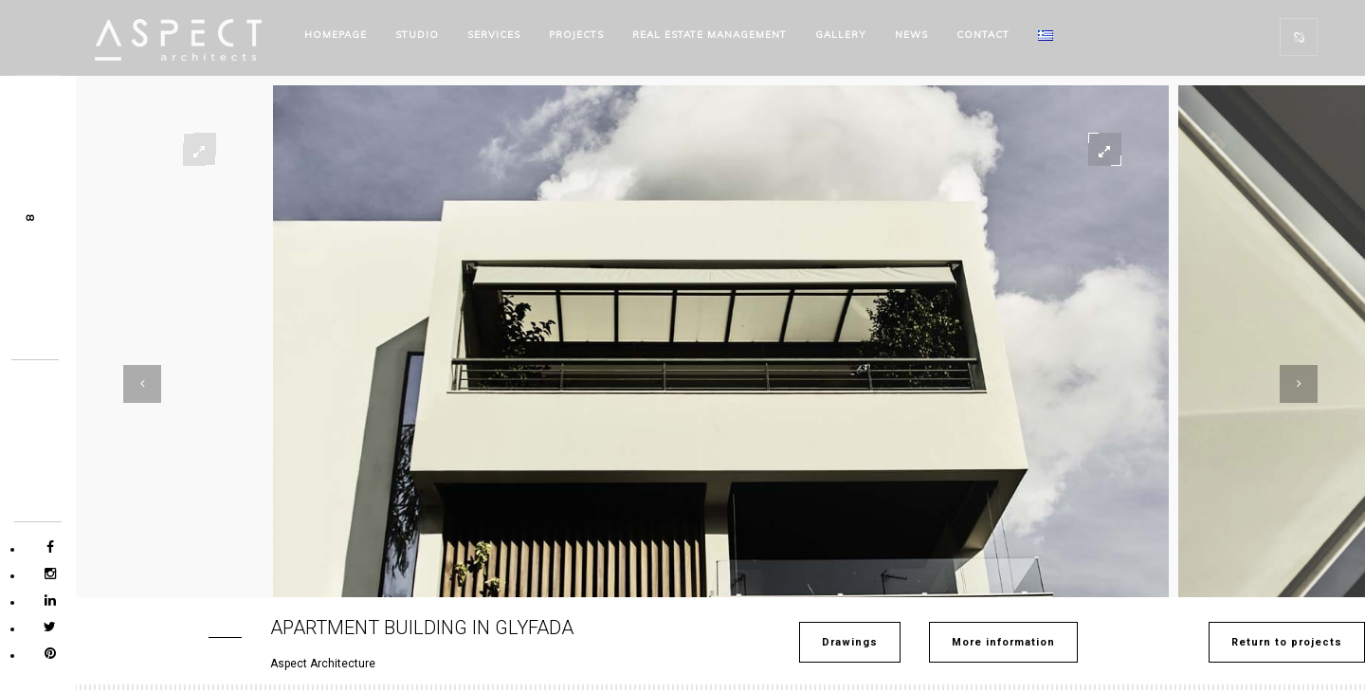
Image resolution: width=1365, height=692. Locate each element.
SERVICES (493, 34)
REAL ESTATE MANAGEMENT (709, 34)
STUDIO (417, 34)
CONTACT (983, 34)
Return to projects (1286, 642)
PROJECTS (576, 34)
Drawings (850, 642)
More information (1003, 642)
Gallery (840, 34)
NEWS (911, 34)
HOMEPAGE (335, 34)
